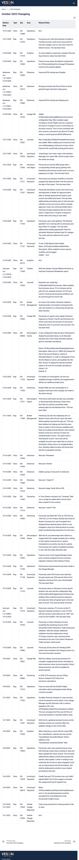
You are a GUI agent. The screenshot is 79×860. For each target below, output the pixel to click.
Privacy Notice (6, 859)
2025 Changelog (15, 9)
